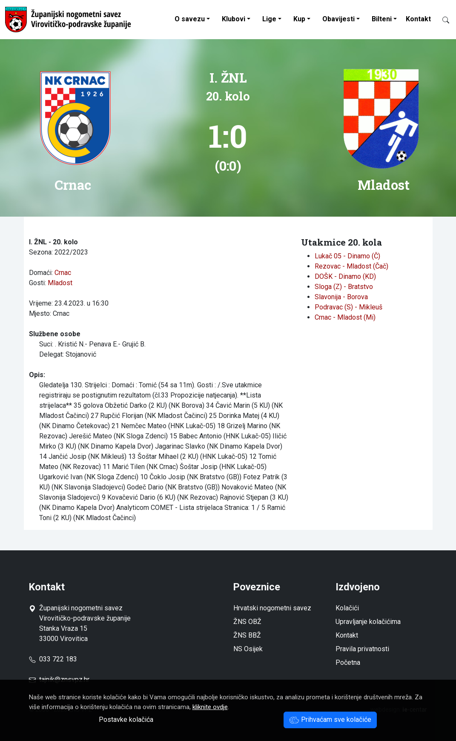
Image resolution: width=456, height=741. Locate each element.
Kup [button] (299, 19)
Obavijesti (338, 19)
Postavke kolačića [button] (126, 719)
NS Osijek (248, 649)
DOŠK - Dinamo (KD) (345, 276)
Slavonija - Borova (341, 297)
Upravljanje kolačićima (368, 622)
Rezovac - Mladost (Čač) (351, 266)
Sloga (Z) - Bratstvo (344, 287)
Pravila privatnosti (362, 649)
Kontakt (418, 19)
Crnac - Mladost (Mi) (345, 317)
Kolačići (347, 608)
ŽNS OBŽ (247, 622)
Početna (348, 662)
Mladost (60, 283)
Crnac (62, 273)
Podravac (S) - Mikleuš (348, 307)
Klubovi (233, 19)
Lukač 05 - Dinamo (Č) (347, 256)
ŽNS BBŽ (247, 635)
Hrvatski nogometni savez (272, 608)
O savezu (190, 19)
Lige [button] (269, 19)
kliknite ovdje (210, 707)
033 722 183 (53, 659)
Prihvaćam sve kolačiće (330, 719)
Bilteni (382, 19)
